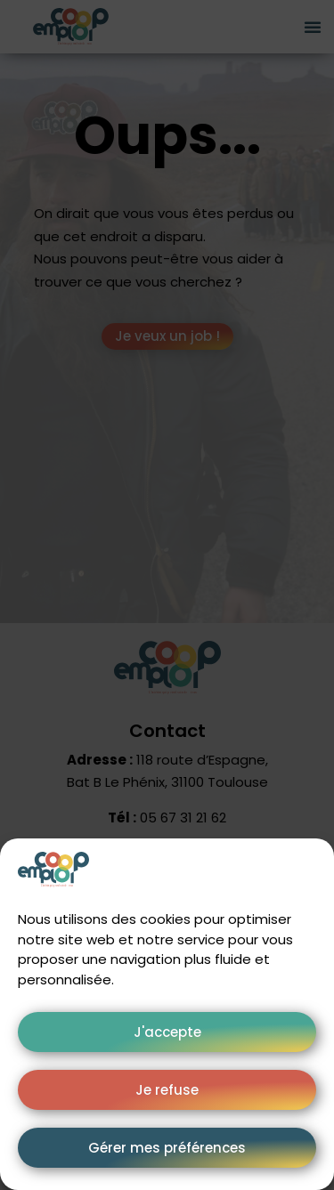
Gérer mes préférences (167, 1147)
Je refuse (167, 1090)
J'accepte (167, 1032)
